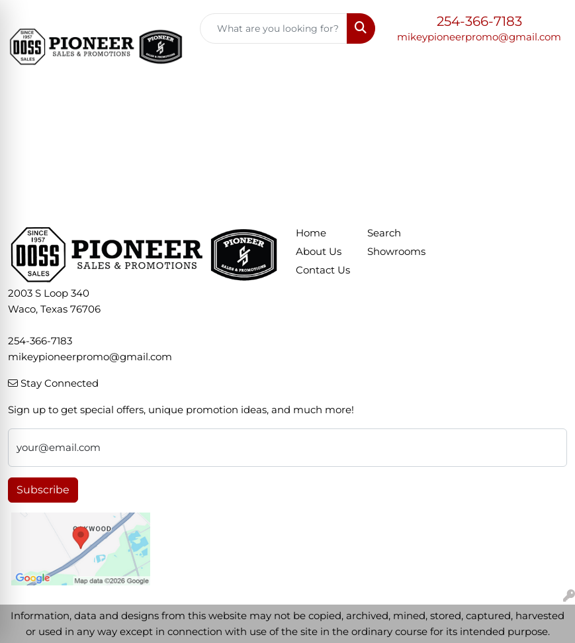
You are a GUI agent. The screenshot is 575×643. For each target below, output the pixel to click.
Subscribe (43, 489)
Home (311, 233)
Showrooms (395, 252)
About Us (318, 252)
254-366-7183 (479, 21)
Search (384, 233)
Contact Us (323, 270)
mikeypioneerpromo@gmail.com (479, 37)
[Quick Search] (274, 28)
